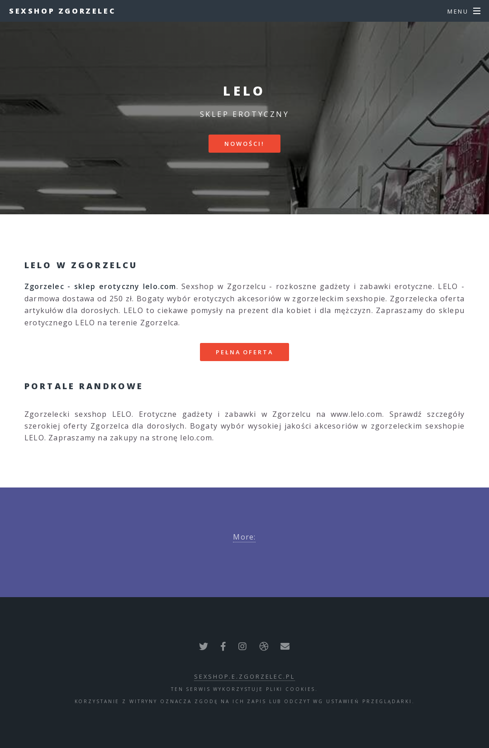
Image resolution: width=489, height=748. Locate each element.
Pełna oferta (244, 352)
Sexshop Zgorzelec (62, 11)
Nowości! (244, 144)
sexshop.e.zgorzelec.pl (244, 676)
